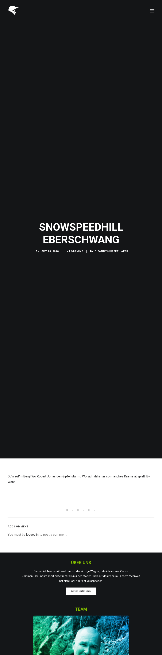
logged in (32, 525)
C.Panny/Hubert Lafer (111, 246)
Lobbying (76, 246)
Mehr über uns (81, 581)
